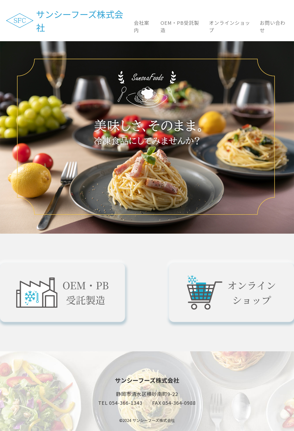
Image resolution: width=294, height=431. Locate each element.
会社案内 (141, 26)
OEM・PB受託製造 (179, 26)
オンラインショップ (229, 26)
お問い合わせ (272, 26)
